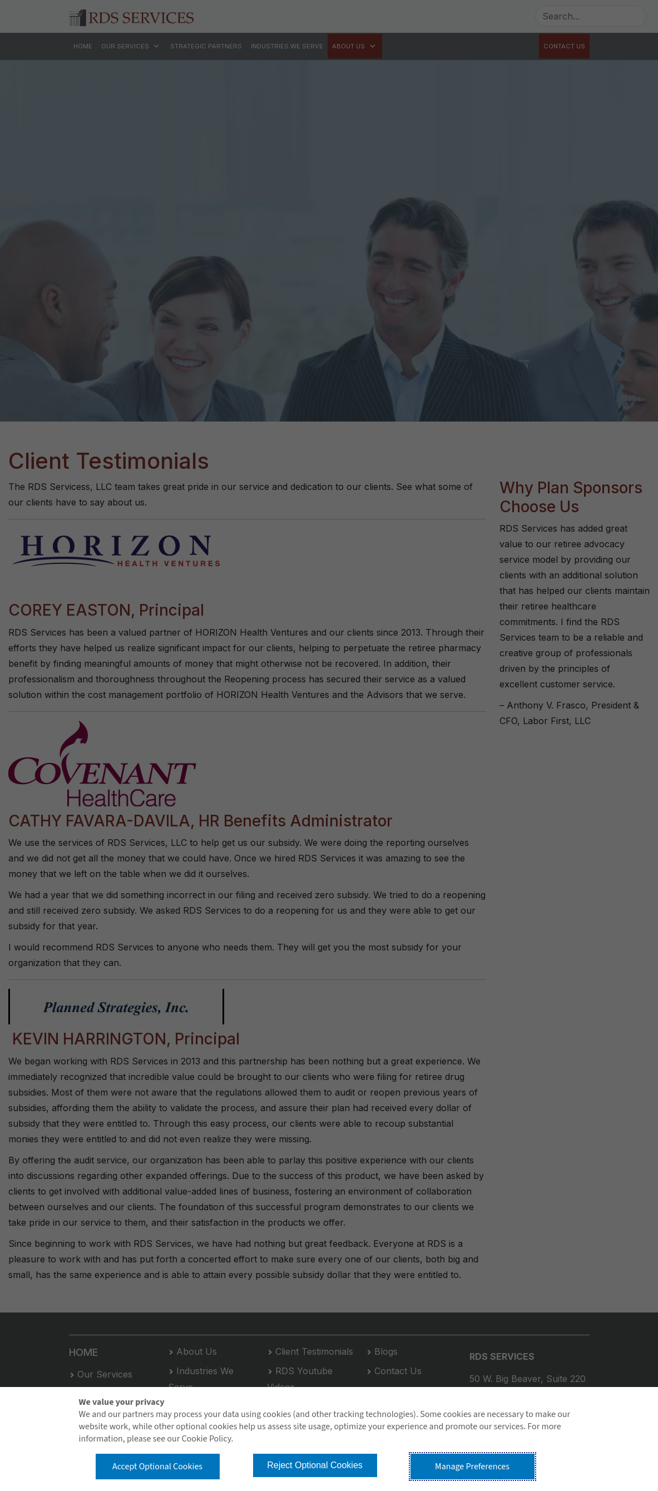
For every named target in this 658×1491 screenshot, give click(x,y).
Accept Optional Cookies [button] (157, 1466)
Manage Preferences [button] (472, 1466)
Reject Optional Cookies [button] (315, 1465)
